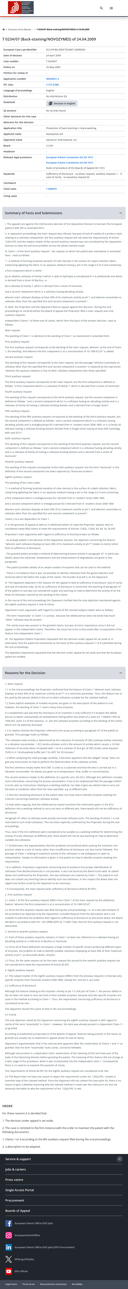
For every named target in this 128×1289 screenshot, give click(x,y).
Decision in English (61, 104)
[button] (64, 213)
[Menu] (111, 8)
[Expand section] (120, 1159)
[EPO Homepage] (21, 8)
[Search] (101, 8)
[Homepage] (3, 29)
